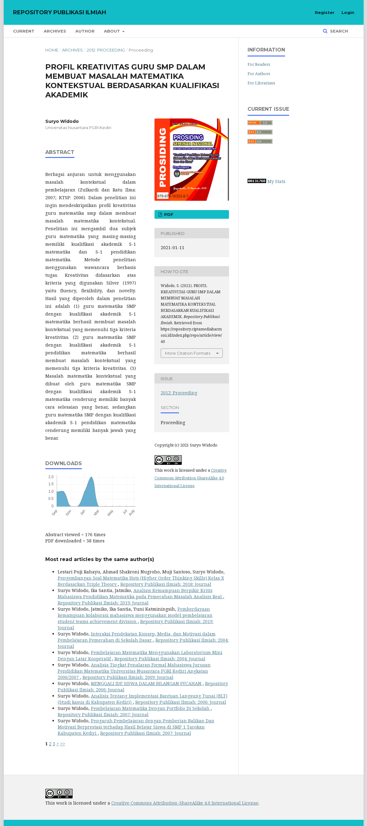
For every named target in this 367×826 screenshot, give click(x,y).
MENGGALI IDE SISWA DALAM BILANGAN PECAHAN (147, 683)
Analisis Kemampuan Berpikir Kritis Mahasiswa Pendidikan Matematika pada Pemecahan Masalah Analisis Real (140, 593)
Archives (55, 31)
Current (23, 31)
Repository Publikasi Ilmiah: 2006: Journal (180, 702)
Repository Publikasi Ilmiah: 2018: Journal (165, 584)
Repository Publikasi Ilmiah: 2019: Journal (103, 603)
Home (51, 49)
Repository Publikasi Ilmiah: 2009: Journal (128, 677)
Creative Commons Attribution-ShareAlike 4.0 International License (190, 477)
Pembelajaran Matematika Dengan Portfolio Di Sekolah (151, 708)
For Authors (259, 73)
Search (338, 31)
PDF (168, 214)
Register (324, 12)
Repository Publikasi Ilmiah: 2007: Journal (103, 714)
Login (348, 12)
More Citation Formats (187, 353)
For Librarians (261, 83)
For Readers (259, 64)
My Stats (276, 181)
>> (62, 744)
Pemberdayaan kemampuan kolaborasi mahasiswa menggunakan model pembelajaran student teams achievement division (135, 615)
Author (85, 31)
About (112, 31)
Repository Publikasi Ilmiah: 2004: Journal (159, 659)
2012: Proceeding (106, 49)
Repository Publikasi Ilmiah (59, 12)
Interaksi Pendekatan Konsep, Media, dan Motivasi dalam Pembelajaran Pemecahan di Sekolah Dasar (137, 637)
